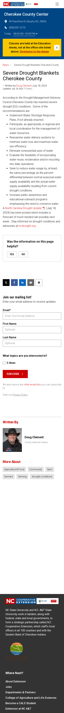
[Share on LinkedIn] (22, 282)
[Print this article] (38, 282)
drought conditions (42, 476)
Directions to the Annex (34, 51)
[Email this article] (30, 282)
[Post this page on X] (6, 282)
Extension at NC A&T (18, 708)
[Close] (57, 47)
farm (49, 469)
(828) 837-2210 (14, 27)
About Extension (15, 681)
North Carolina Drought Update (23, 208)
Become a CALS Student (20, 703)
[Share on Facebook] (14, 282)
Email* (7, 310)
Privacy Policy (20, 394)
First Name (9, 323)
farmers (8, 476)
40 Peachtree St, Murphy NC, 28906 (25, 21)
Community (35, 469)
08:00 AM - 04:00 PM (25, 33)
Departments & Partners (20, 692)
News (6, 65)
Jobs (8, 687)
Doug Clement (23, 85)
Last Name (9, 337)
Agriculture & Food (14, 469)
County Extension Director (36, 442)
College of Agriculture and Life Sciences (30, 697)
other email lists (32, 384)
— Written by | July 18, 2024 (25, 85)
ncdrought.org (27, 225)
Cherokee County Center (26, 14)
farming (22, 476)
